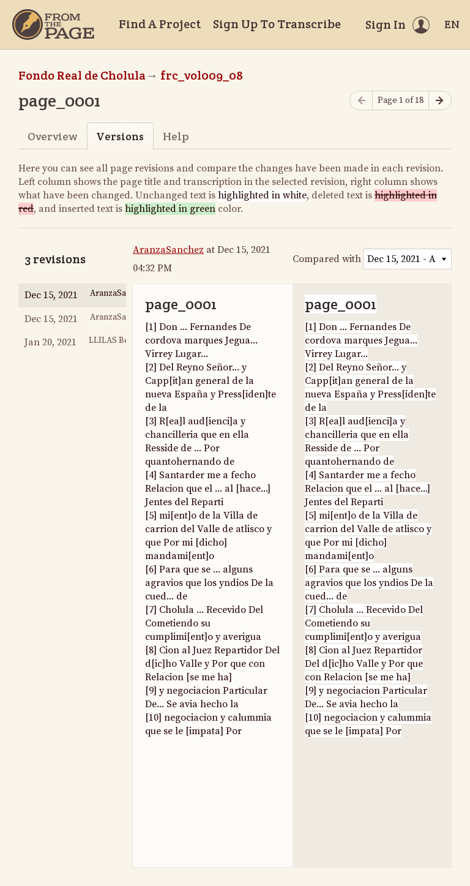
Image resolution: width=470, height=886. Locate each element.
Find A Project (160, 24)
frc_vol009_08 (201, 75)
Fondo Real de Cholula (82, 75)
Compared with (327, 259)
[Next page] (440, 101)
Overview (52, 136)
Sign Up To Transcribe (277, 24)
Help (176, 136)
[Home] (53, 24)
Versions (120, 136)
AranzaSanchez (168, 250)
